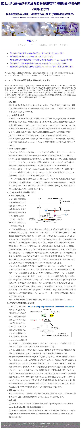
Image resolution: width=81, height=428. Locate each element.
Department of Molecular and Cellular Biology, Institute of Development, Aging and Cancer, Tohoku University (38, 425)
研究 (29, 41)
